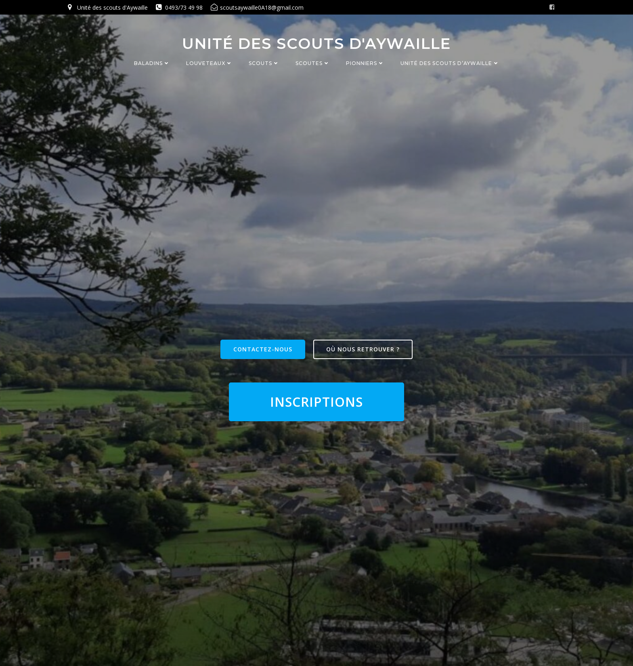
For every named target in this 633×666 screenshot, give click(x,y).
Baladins (152, 64)
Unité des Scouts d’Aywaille (449, 64)
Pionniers (365, 64)
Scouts (264, 64)
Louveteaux (209, 64)
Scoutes (313, 64)
